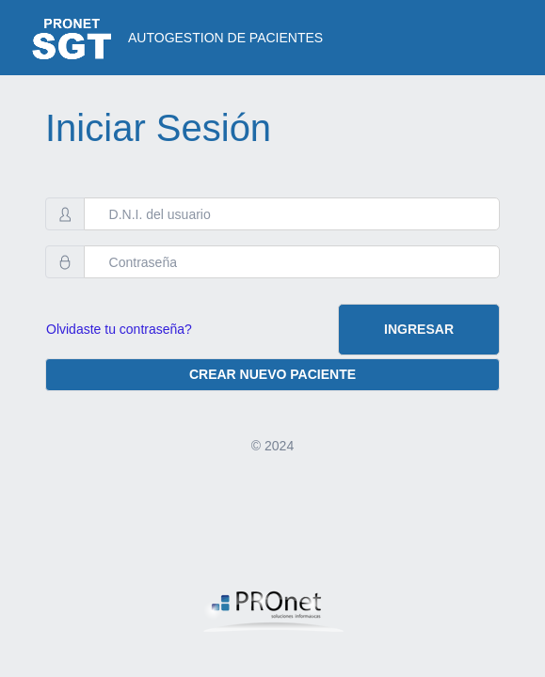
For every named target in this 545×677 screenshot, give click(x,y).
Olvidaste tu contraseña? (119, 329)
